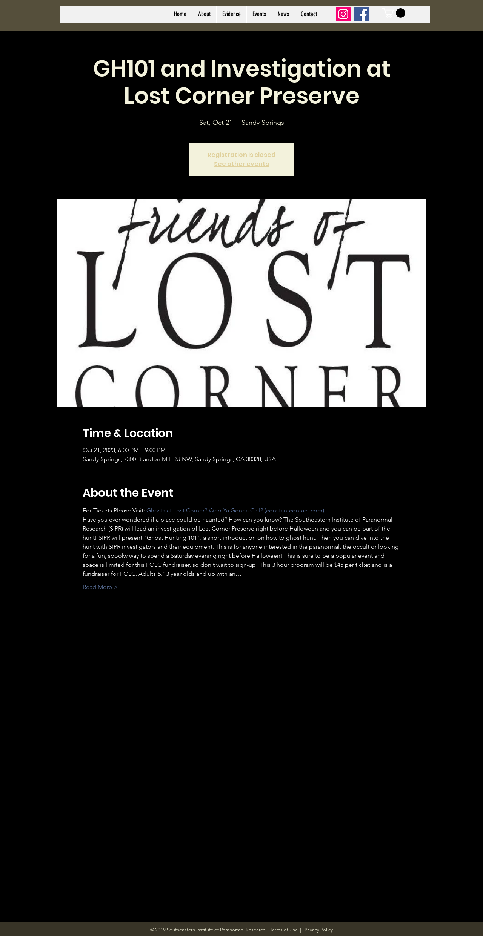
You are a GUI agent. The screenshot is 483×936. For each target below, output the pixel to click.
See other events (241, 164)
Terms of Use (284, 930)
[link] (393, 13)
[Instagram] (343, 14)
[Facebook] (361, 14)
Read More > (100, 587)
